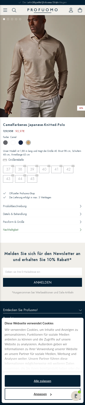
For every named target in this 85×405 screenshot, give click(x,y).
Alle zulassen (42, 381)
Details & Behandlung (42, 214)
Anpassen (43, 394)
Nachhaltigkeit (42, 230)
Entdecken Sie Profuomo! (42, 310)
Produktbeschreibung (42, 206)
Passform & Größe (42, 222)
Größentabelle (16, 160)
